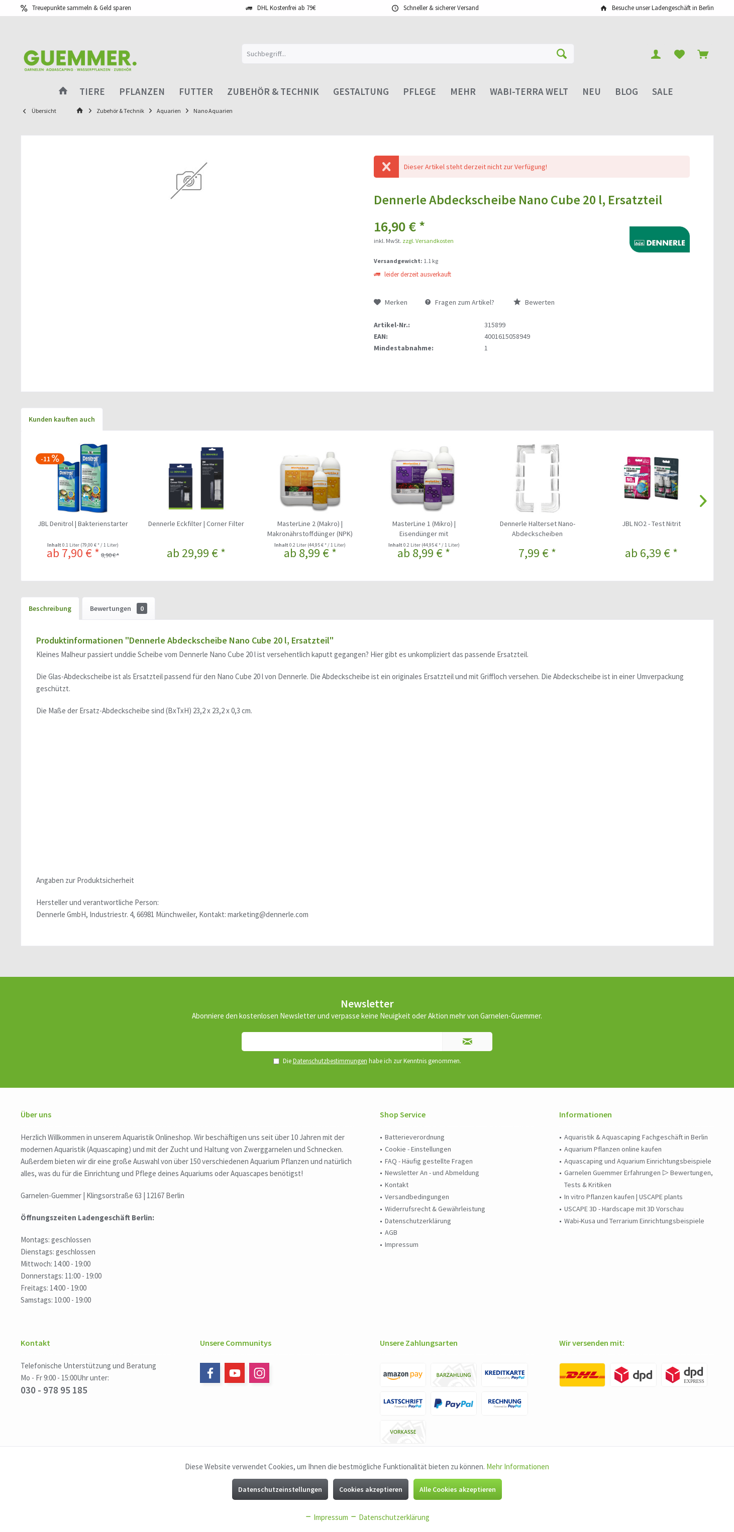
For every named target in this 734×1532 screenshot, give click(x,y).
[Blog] (626, 91)
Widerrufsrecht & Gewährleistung (435, 1208)
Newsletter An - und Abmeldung (432, 1172)
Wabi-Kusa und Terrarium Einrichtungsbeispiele (634, 1220)
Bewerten (534, 302)
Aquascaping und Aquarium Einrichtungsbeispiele (637, 1161)
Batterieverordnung (415, 1136)
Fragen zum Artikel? (459, 302)
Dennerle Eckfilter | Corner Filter (196, 523)
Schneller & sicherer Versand (441, 8)
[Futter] (196, 91)
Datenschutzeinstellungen (280, 1489)
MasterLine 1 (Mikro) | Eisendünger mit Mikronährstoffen (424, 529)
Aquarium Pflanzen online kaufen (613, 1149)
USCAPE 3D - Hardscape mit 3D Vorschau (624, 1208)
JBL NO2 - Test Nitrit (651, 523)
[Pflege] (419, 91)
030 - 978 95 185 (54, 1390)
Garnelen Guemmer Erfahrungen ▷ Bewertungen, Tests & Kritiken (638, 1178)
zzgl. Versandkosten (428, 240)
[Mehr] (463, 91)
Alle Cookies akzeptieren (458, 1489)
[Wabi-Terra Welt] (529, 91)
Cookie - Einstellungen (418, 1149)
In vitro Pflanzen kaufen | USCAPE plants (623, 1196)
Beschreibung (50, 608)
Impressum (401, 1244)
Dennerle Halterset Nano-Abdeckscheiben (537, 528)
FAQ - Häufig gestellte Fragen (429, 1161)
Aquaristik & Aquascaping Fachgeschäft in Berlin (636, 1136)
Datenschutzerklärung (418, 1220)
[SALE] (662, 91)
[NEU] (591, 91)
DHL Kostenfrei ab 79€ (286, 8)
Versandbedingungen (417, 1196)
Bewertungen (118, 608)
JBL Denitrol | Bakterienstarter (83, 523)
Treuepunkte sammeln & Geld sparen (81, 8)
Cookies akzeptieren (370, 1489)
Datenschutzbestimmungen (330, 1061)
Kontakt (396, 1184)
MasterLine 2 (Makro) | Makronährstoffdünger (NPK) (310, 528)
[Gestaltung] (361, 91)
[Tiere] (92, 91)
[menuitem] (702, 54)
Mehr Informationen (517, 1466)
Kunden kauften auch (62, 419)
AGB (391, 1232)
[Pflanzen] (142, 91)
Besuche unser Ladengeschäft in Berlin (663, 8)
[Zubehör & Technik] (273, 91)
